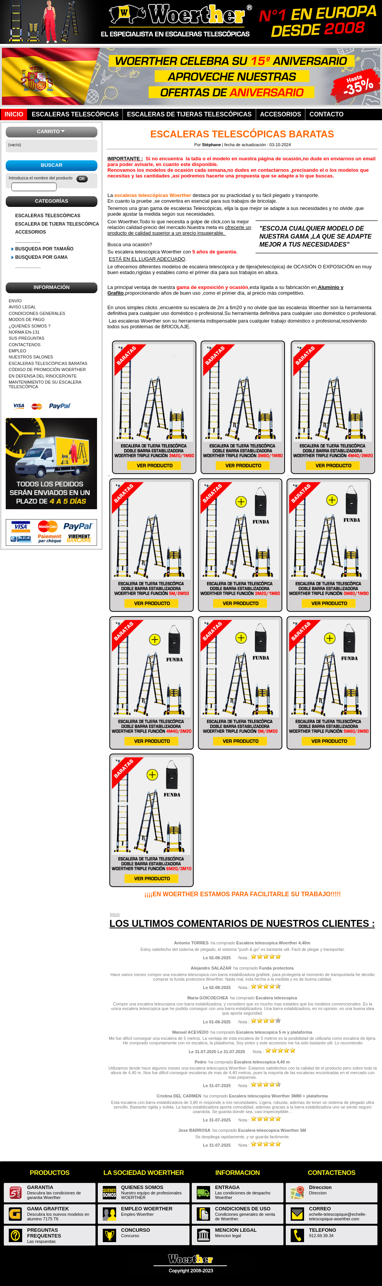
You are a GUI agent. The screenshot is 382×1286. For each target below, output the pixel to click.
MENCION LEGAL (236, 1230)
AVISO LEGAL (22, 307)
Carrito (48, 131)
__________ (28, 240)
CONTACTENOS (25, 344)
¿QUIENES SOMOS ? (29, 326)
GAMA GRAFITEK (48, 1209)
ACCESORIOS (30, 232)
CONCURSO (135, 1230)
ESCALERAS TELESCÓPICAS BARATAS (48, 363)
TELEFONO (322, 1230)
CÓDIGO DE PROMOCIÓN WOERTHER (47, 369)
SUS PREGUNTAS (26, 338)
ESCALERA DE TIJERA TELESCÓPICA (57, 224)
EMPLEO (17, 351)
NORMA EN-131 (24, 332)
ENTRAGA (227, 1187)
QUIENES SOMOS (142, 1187)
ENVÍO (15, 301)
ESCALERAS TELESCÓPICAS (48, 215)
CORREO (320, 1209)
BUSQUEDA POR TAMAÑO (44, 249)
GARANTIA (40, 1187)
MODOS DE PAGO (27, 319)
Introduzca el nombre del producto (41, 178)
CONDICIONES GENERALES (37, 313)
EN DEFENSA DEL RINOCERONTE (43, 376)
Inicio (115, 914)
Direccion (320, 1187)
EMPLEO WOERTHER (146, 1209)
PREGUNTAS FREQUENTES (44, 1233)
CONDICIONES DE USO (242, 1209)
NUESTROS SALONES (31, 357)
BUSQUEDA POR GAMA (41, 257)
